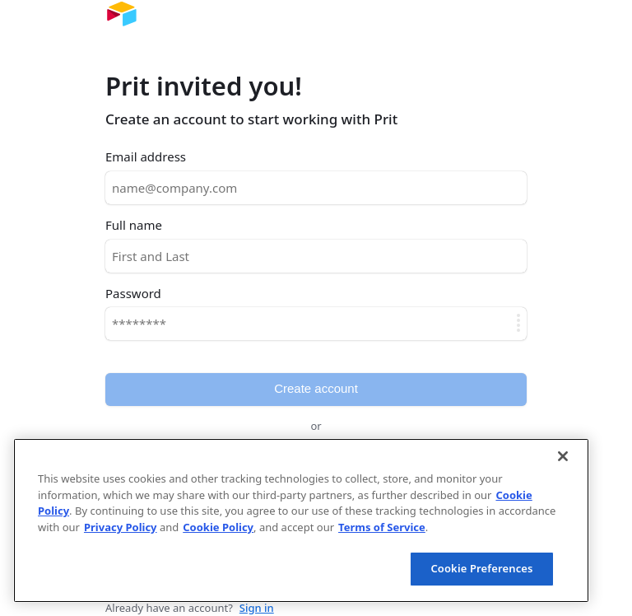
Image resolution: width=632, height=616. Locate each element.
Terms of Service (381, 527)
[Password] (316, 323)
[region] (301, 520)
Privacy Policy (120, 527)
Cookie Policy (218, 527)
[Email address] (316, 187)
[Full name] (316, 256)
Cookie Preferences (481, 568)
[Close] (563, 456)
